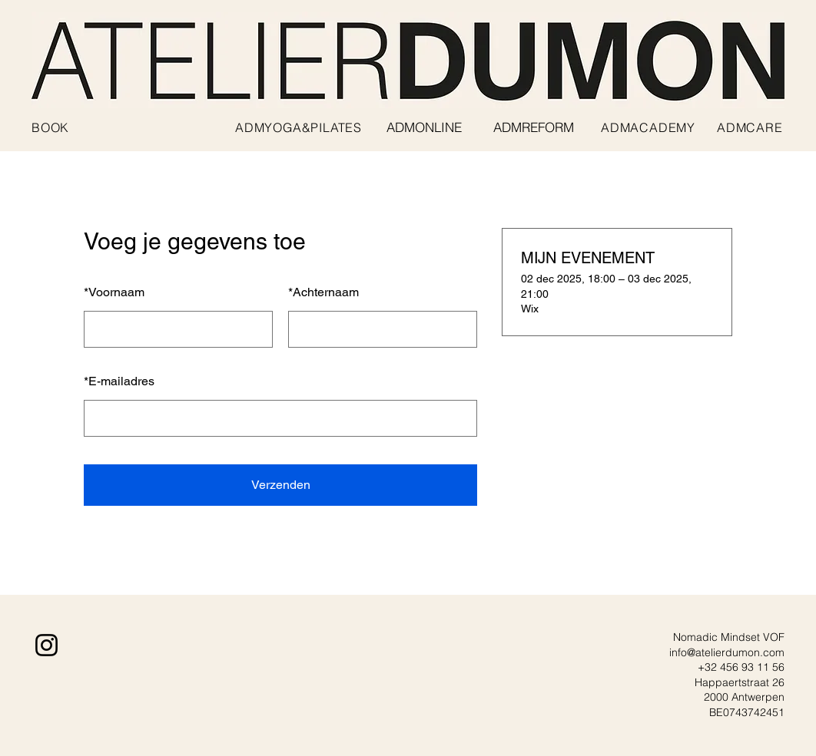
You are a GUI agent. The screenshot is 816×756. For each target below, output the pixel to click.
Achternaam (323, 292)
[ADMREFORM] (533, 127)
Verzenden (280, 484)
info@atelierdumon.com (726, 652)
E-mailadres (119, 381)
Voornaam (114, 292)
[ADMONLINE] (424, 127)
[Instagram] (46, 645)
